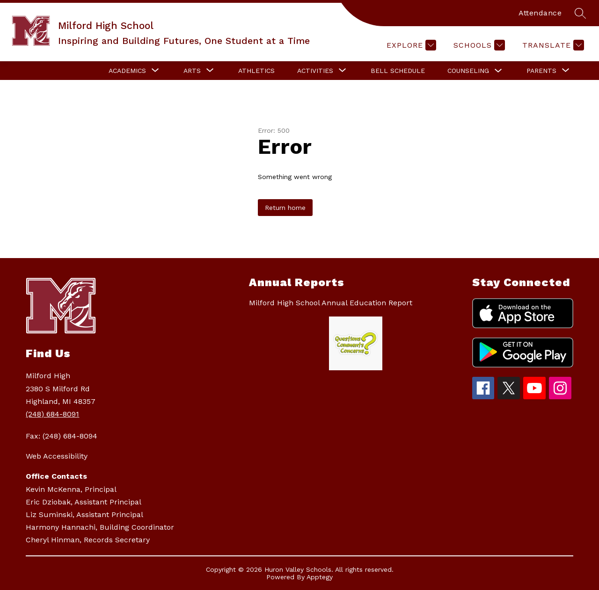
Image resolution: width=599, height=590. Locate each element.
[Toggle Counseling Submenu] (498, 71)
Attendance (540, 12)
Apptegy (320, 577)
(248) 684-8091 (52, 414)
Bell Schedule (398, 70)
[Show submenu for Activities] (315, 70)
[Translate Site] (552, 45)
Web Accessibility (57, 456)
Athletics (256, 70)
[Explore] (410, 45)
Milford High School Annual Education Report (330, 302)
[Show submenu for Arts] (192, 70)
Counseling (468, 70)
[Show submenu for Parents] (541, 70)
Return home (285, 207)
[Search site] (580, 13)
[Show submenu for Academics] (127, 70)
